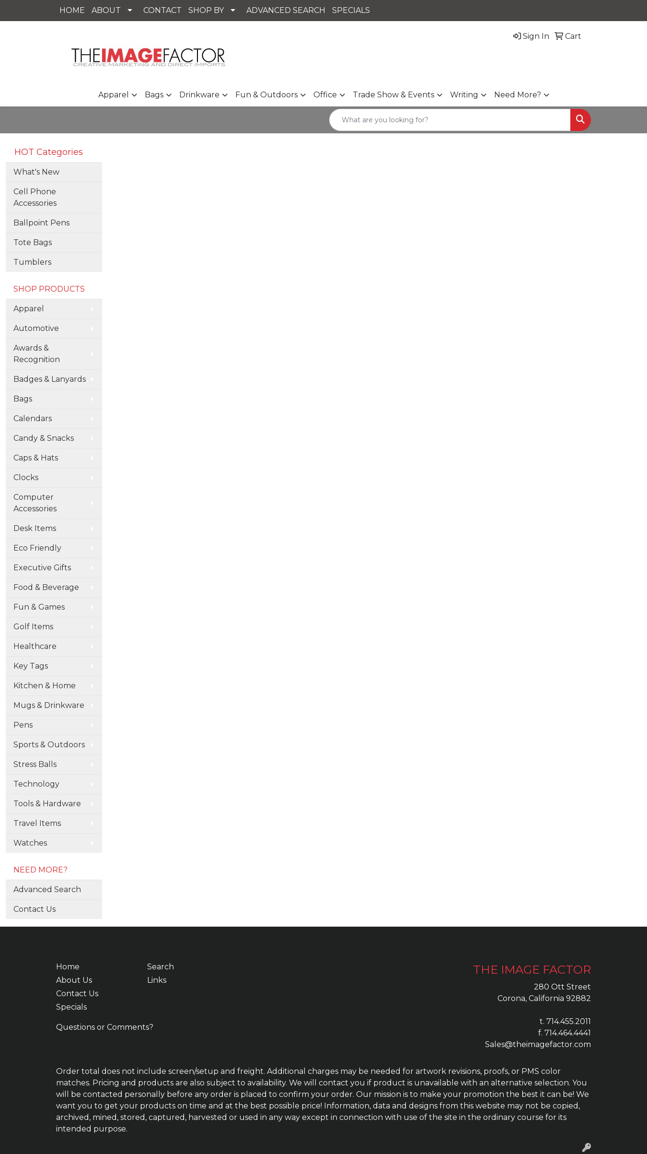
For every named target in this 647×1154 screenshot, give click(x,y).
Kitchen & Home (44, 685)
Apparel (113, 94)
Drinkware (199, 94)
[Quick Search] (450, 120)
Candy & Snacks (43, 438)
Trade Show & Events (393, 94)
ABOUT (106, 10)
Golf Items (33, 626)
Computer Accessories (35, 503)
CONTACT (162, 10)
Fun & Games (39, 607)
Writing (464, 94)
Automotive (36, 328)
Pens (23, 725)
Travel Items (37, 823)
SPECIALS (351, 10)
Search (160, 966)
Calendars (32, 418)
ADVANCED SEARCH (285, 10)
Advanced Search (47, 889)
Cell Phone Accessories (35, 197)
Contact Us (34, 909)
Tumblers (32, 262)
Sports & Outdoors (49, 744)
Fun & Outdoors (266, 94)
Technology (36, 784)
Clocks (25, 477)
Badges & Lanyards (49, 379)
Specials (71, 1007)
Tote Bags (32, 242)
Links (156, 980)
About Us (74, 980)
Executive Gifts (42, 567)
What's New (36, 172)
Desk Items (34, 528)
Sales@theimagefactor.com (538, 1044)
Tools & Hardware (47, 803)
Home (68, 966)
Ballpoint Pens (41, 222)
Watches (30, 843)
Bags (154, 94)
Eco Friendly (37, 548)
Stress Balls (35, 764)
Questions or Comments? (104, 1027)
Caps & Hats (35, 457)
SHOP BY (206, 10)
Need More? (517, 94)
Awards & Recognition (36, 353)
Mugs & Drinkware (48, 705)
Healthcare (35, 646)
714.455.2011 (568, 1021)
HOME (72, 10)
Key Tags (30, 666)
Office (325, 94)
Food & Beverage (46, 587)
